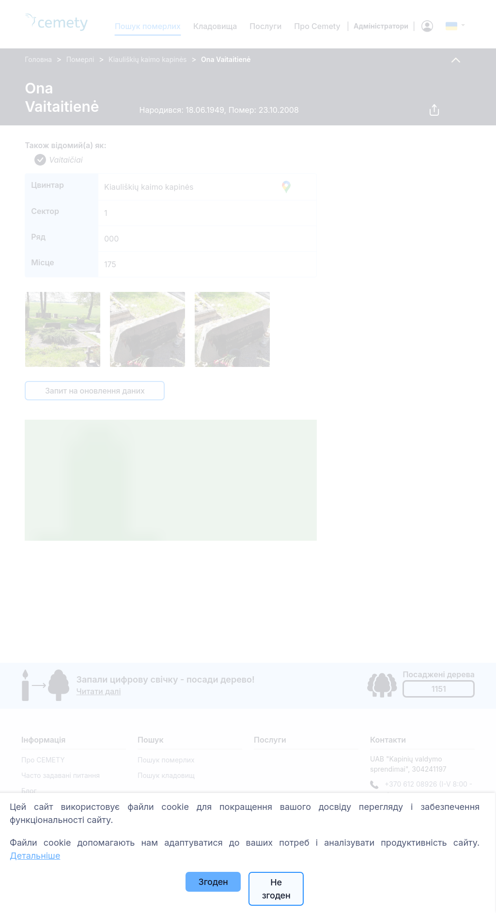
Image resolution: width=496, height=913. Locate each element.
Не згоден (276, 888)
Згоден (213, 882)
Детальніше (35, 856)
